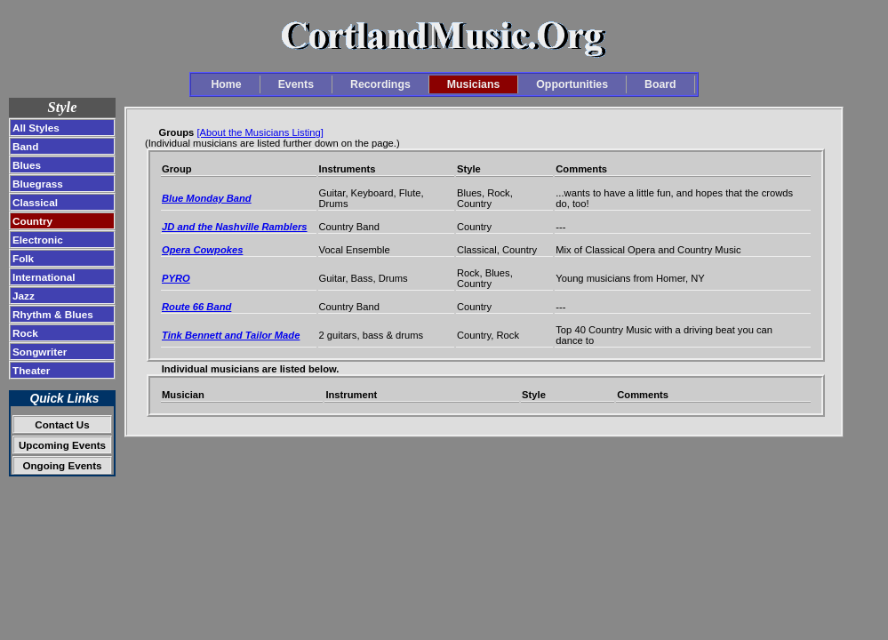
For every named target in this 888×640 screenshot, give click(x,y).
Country (32, 221)
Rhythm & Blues (52, 314)
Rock (25, 333)
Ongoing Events (61, 465)
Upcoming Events (62, 445)
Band (25, 146)
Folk (23, 258)
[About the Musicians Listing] (259, 132)
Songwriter (39, 351)
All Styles (36, 127)
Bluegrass (37, 183)
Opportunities (572, 84)
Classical (35, 202)
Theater (31, 370)
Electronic (37, 239)
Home (226, 84)
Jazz (23, 295)
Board (660, 84)
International (44, 277)
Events (296, 84)
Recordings (380, 84)
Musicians (473, 84)
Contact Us (62, 424)
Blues (26, 165)
